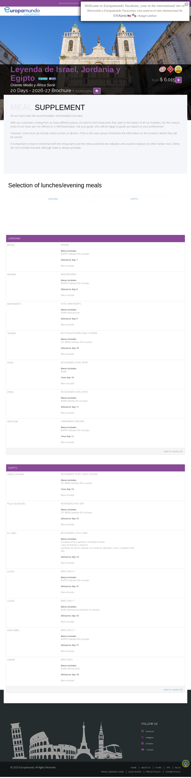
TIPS (169, 769)
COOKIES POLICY (172, 773)
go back (43, 79)
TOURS (159, 769)
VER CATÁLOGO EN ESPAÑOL (62, 3)
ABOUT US (147, 769)
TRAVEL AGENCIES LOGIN (109, 773)
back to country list (173, 452)
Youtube (147, 751)
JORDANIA (53, 199)
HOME (135, 769)
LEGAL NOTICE (133, 773)
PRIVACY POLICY (152, 773)
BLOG (178, 769)
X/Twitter (147, 745)
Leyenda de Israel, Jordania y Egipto (65, 73)
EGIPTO (134, 199)
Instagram (147, 739)
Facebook (147, 733)
